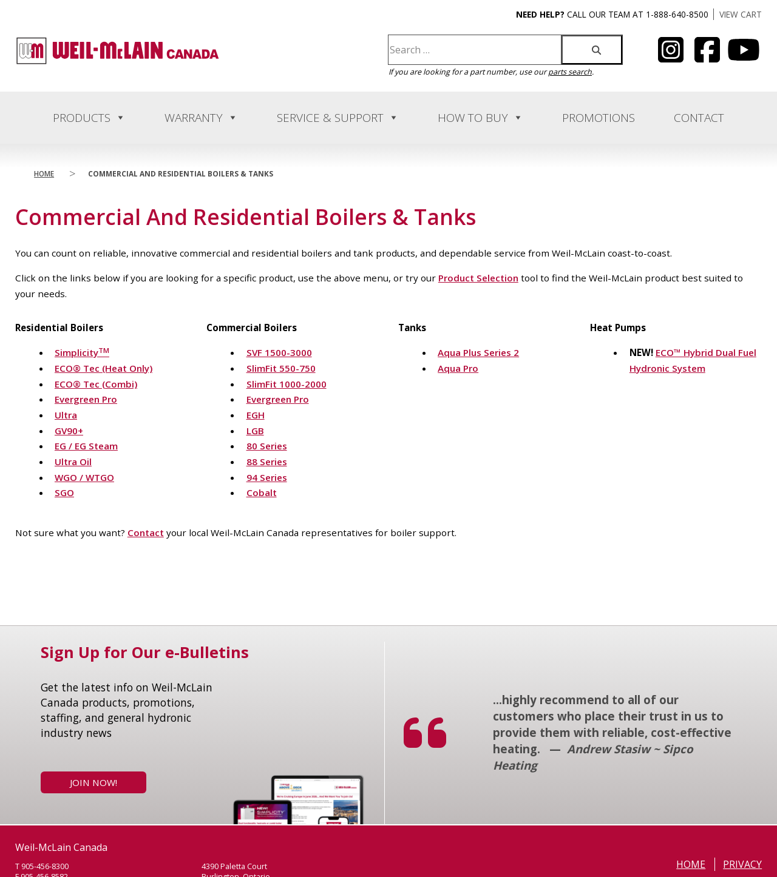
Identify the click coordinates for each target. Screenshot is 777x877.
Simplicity (82, 352)
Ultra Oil (73, 461)
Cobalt (261, 492)
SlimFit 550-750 (281, 368)
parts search (570, 72)
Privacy (742, 864)
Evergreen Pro (86, 399)
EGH (255, 415)
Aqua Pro (458, 368)
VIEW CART (740, 14)
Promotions (598, 118)
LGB (255, 431)
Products (89, 118)
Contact (699, 118)
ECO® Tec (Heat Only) (103, 368)
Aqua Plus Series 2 (478, 352)
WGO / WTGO (84, 477)
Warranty (201, 118)
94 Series (266, 477)
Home (44, 173)
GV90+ (69, 431)
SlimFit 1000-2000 (286, 384)
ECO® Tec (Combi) (96, 384)
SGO (64, 492)
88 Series (266, 461)
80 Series (266, 446)
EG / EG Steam (86, 446)
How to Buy (480, 118)
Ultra (66, 415)
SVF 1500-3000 (279, 352)
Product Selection (478, 278)
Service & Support (338, 118)
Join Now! (93, 782)
